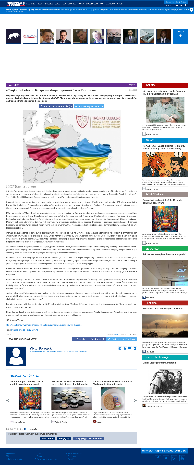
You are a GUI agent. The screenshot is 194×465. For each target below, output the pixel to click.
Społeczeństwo (94, 4)
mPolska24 (148, 450)
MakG (184, 450)
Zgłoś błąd (72, 456)
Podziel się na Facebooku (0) (56, 106)
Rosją (28, 330)
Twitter (166, 458)
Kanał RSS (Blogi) (75, 453)
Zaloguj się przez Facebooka (88, 438)
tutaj (21, 12)
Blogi (40, 4)
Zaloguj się (170, 2)
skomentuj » (34, 429)
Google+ (174, 458)
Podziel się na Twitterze (89, 106)
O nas (39, 453)
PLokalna (151, 302)
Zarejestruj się (181, 2)
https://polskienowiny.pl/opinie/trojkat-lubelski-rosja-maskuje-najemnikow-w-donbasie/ (44, 325)
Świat (58, 4)
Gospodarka (69, 4)
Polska (49, 4)
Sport (120, 4)
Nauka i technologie (157, 357)
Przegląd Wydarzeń (58, 351)
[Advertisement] (97, 63)
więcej (132, 85)
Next (135, 400)
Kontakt (71, 459)
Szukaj (168, 5)
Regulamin (10, 453)
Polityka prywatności (14, 459)
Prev (7, 400)
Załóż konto (47, 438)
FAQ (7, 456)
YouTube (182, 458)
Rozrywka (110, 4)
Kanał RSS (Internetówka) (47, 459)
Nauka (81, 4)
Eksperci (31, 4)
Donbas (14, 330)
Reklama (40, 456)
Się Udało (152, 248)
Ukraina (35, 330)
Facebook (158, 458)
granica (22, 330)
